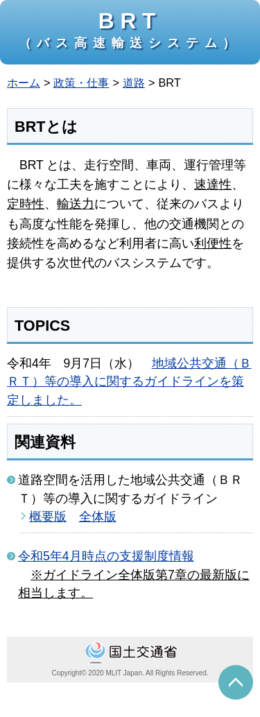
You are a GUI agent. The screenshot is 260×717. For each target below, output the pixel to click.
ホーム (23, 82)
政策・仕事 (81, 82)
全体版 (97, 517)
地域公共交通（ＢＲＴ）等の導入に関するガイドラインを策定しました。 (129, 381)
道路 (134, 82)
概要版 (48, 517)
